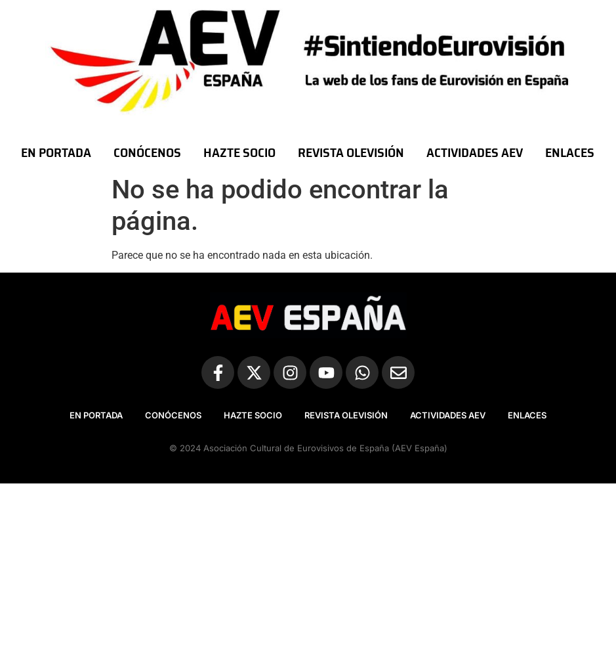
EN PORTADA (56, 152)
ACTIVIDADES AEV (474, 152)
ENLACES (569, 152)
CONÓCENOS (147, 152)
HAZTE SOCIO (239, 152)
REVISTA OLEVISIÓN (351, 152)
